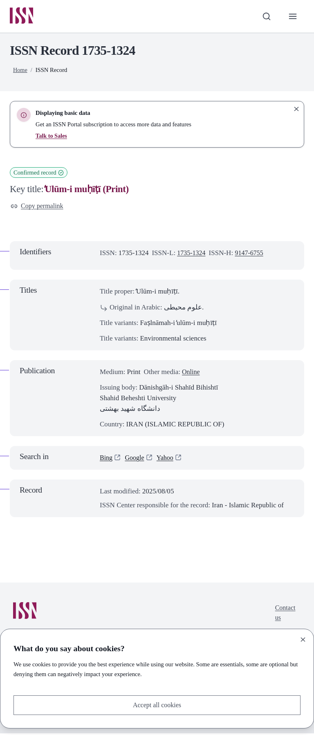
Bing (106, 459)
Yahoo (168, 459)
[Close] (303, 639)
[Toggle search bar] (265, 17)
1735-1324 (192, 255)
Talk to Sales (52, 136)
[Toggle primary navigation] (292, 17)
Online (191, 373)
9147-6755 (252, 255)
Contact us (284, 615)
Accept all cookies (157, 704)
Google (136, 459)
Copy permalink (38, 207)
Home (20, 70)
